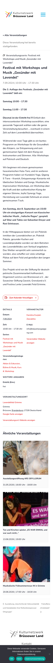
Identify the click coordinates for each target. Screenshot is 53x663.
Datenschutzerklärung (34, 659)
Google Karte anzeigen (13, 414)
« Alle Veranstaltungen (15, 35)
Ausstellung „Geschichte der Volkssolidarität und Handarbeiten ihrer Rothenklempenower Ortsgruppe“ (21, 608)
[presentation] (25, 458)
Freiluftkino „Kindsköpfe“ (45, 606)
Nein (19, 659)
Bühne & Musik (9, 367)
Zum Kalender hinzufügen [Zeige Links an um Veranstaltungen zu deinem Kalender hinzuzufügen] (21, 297)
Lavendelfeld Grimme (12, 402)
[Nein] (49, 654)
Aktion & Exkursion (11, 363)
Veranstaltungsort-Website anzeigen (19, 420)
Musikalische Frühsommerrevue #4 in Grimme (24, 585)
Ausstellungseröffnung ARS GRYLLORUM (22, 478)
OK (11, 659)
